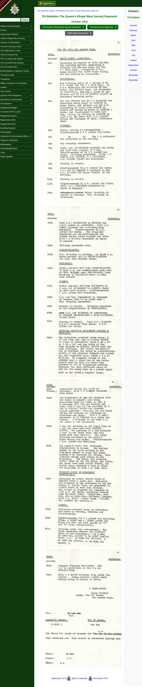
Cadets (5, 87)
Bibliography (7, 144)
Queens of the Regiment (12, 95)
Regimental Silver (9, 120)
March (133, 35)
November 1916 (101, 670)
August (133, 60)
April (133, 40)
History (5, 30)
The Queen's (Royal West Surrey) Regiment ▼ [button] (63, 27)
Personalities (7, 132)
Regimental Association (12, 26)
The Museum (7, 103)
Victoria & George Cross (12, 46)
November (133, 75)
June (133, 50)
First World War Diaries (47, 11)
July (133, 55)
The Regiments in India (12, 50)
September (134, 65)
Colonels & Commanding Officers (16, 136)
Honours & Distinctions (11, 42)
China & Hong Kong (10, 55)
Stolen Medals (8, 156)
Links (4, 152)
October (133, 70)
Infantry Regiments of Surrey (14, 38)
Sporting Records (9, 128)
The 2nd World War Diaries (13, 63)
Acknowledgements (10, 148)
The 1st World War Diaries (13, 59)
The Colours (7, 91)
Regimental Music (9, 124)
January (133, 25)
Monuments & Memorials (12, 99)
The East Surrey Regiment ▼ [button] (103, 27)
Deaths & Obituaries (10, 140)
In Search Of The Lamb (12, 112)
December (133, 80)
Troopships (6, 79)
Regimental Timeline (10, 34)
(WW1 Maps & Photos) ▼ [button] (79, 33)
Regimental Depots (10, 116)
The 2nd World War (10, 67)
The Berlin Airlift (8, 75)
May (133, 45)
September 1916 (59, 670)
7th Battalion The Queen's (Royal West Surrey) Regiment (78, 11)
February (133, 30)
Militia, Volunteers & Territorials (15, 83)
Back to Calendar (81, 670)
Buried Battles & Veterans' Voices (16, 71)
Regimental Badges (10, 108)
